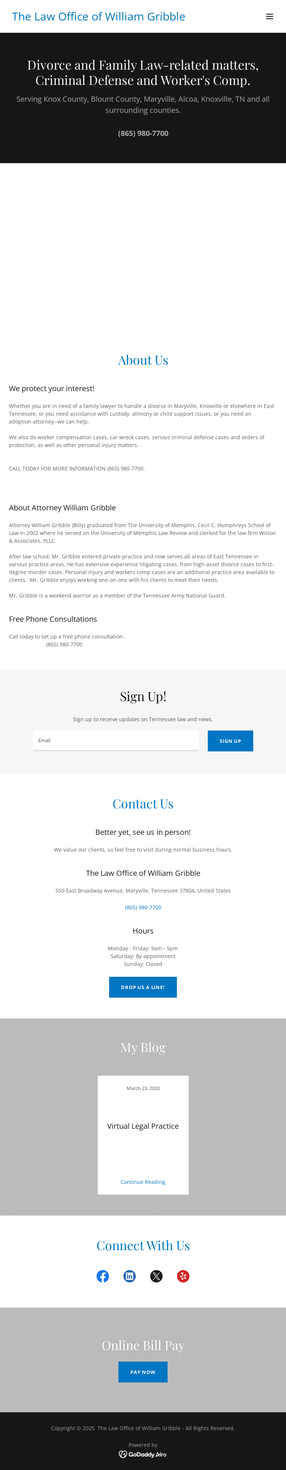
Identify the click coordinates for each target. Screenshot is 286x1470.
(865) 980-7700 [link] (143, 133)
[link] (98, 18)
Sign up (230, 741)
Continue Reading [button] (143, 1181)
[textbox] (116, 741)
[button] (269, 16)
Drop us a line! (143, 987)
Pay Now (143, 1372)
